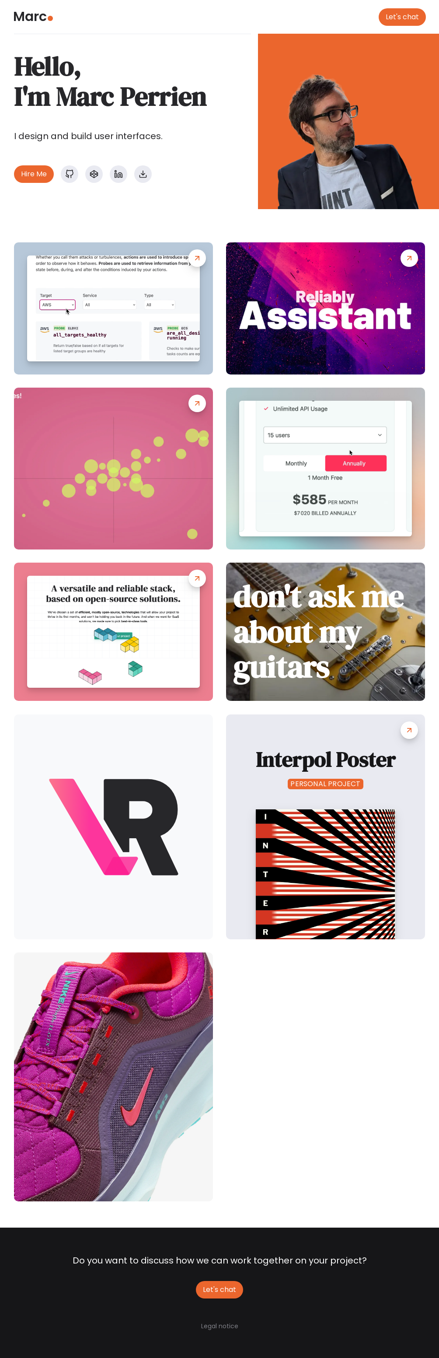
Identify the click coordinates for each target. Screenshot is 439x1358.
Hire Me (34, 174)
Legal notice (219, 1326)
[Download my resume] (143, 174)
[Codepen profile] (94, 174)
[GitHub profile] (69, 174)
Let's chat (402, 17)
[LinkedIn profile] (118, 174)
